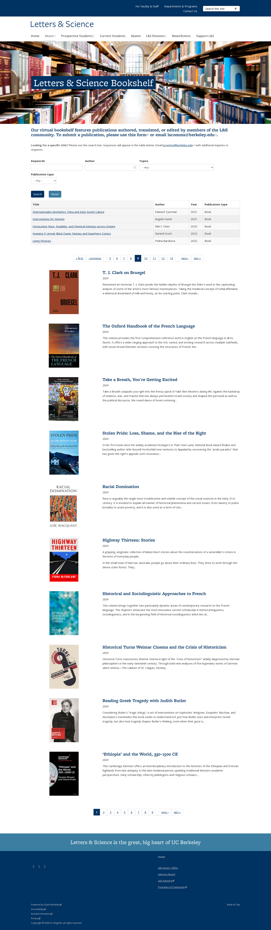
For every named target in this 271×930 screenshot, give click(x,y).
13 (173, 259)
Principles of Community (172, 887)
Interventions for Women (49, 219)
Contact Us (190, 11)
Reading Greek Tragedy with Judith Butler (144, 700)
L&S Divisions (156, 36)
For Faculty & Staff (147, 6)
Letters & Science (62, 24)
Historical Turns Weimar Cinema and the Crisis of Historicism (164, 647)
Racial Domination (120, 486)
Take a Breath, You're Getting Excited (139, 379)
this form (138, 134)
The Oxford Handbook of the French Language (148, 326)
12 (164, 259)
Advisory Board (166, 874)
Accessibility (38, 909)
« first (81, 259)
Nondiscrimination (41, 913)
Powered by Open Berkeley (46, 904)
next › (186, 259)
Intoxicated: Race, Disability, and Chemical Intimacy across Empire (74, 226)
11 (155, 259)
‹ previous (96, 259)
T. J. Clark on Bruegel (123, 272)
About (50, 36)
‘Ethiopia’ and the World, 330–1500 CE (140, 754)
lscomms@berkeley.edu (192, 134)
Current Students (112, 36)
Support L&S (205, 36)
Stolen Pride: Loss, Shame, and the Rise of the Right (154, 433)
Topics (143, 161)
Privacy (36, 918)
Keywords (38, 161)
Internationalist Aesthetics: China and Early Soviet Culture (68, 212)
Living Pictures (42, 241)
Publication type (42, 174)
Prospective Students (77, 36)
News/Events (181, 36)
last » (198, 259)
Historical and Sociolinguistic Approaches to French (154, 593)
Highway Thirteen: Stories (128, 540)
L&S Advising (166, 880)
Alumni (136, 36)
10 (147, 259)
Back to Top (233, 904)
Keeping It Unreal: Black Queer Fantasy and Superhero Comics (72, 233)
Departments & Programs (180, 6)
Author (90, 161)
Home (35, 36)
